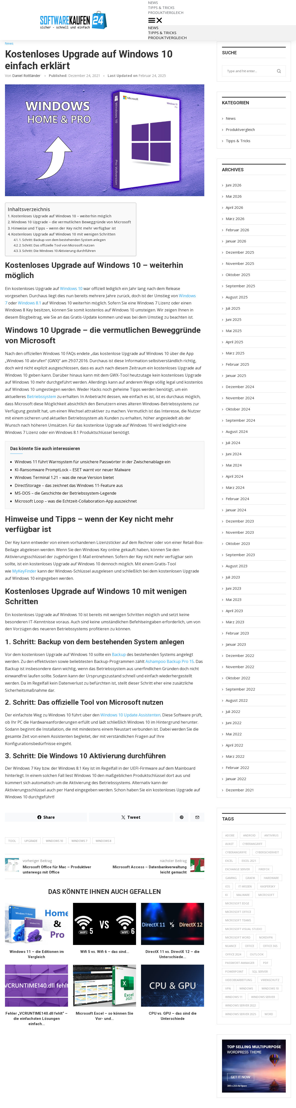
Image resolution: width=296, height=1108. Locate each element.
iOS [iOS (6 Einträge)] (227, 886)
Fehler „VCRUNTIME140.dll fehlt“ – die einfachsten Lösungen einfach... (36, 1018)
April (234, 207)
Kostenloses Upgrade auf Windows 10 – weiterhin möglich (61, 216)
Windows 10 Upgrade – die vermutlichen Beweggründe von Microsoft (71, 222)
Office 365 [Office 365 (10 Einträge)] (270, 946)
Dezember (240, 252)
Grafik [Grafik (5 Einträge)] (250, 878)
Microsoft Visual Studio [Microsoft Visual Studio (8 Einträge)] (243, 929)
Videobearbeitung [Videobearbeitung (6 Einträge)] (238, 980)
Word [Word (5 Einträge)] (269, 1014)
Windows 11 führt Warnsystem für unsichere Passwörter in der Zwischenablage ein (92, 462)
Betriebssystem (41, 396)
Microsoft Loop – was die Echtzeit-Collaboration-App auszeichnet (76, 501)
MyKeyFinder (24, 571)
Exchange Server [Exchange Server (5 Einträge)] (237, 869)
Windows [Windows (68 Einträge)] (246, 988)
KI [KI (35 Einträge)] (226, 895)
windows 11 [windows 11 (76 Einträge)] (233, 997)
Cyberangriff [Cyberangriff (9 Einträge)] (252, 844)
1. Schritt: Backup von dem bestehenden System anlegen (62, 239)
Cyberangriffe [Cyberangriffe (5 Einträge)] (236, 852)
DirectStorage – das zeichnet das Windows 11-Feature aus (69, 485)
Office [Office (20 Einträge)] (249, 946)
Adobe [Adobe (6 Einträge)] (229, 835)
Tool (12, 841)
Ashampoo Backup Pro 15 (170, 661)
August (237, 296)
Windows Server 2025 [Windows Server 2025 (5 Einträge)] (240, 1014)
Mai (234, 196)
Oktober (238, 274)
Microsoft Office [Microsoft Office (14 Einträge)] (238, 912)
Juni (233, 184)
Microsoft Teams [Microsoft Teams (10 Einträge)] (238, 920)
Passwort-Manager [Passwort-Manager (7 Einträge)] (239, 963)
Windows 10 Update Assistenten (130, 715)
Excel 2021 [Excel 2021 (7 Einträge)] (249, 861)
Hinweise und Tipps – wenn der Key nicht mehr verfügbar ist (63, 228)
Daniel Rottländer (26, 75)
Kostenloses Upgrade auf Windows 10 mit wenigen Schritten (63, 234)
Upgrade (30, 841)
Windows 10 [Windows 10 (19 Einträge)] (270, 988)
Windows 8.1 (29, 303)
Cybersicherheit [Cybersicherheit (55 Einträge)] (267, 852)
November (240, 263)
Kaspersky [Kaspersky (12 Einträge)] (267, 886)
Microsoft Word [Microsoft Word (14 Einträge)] (237, 937)
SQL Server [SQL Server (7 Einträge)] (260, 971)
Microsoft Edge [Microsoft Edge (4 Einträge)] (237, 903)
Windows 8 (103, 841)
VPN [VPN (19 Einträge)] (228, 988)
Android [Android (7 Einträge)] (249, 835)
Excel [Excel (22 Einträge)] (229, 861)
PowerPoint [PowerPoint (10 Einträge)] (234, 971)
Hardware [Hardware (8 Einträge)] (271, 878)
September (240, 285)
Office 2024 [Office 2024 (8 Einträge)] (233, 954)
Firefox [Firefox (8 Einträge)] (264, 869)
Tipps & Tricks (162, 32)
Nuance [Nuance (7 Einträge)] (230, 946)
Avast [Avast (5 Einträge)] (229, 844)
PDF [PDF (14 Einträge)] (265, 963)
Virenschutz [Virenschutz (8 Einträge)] (270, 980)
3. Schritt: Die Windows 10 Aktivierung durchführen (57, 250)
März (235, 218)
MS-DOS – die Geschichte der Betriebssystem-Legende (65, 493)
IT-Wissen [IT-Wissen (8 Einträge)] (245, 886)
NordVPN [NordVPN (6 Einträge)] (266, 937)
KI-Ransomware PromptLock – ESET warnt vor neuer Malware (73, 469)
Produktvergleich (165, 12)
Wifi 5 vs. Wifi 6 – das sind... (104, 951)
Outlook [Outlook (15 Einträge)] (257, 954)
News (153, 27)
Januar (236, 240)
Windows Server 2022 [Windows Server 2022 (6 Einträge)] (240, 1005)
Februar (237, 229)
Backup (119, 654)
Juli (233, 308)
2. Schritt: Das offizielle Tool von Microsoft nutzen (56, 245)
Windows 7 (79, 841)
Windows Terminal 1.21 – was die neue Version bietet (64, 477)
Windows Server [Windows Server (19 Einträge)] (263, 997)
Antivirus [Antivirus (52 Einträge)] (271, 835)
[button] (222, 20)
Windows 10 (71, 288)
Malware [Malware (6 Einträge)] (243, 895)
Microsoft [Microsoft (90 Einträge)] (266, 895)
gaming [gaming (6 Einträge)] (231, 878)
